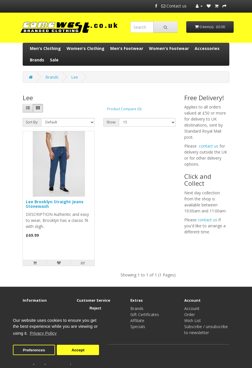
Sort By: (32, 122)
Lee (74, 77)
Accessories (207, 48)
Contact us (174, 6)
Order (189, 314)
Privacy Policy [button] (43, 333)
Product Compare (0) (124, 108)
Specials (137, 326)
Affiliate (137, 320)
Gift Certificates (144, 314)
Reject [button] (95, 308)
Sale (54, 60)
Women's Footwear (169, 48)
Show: (111, 122)
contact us (208, 146)
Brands (37, 60)
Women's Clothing (85, 48)
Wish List (192, 320)
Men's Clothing (45, 48)
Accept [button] (77, 350)
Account (191, 308)
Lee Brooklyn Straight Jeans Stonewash (55, 204)
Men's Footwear (126, 48)
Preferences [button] (34, 350)
